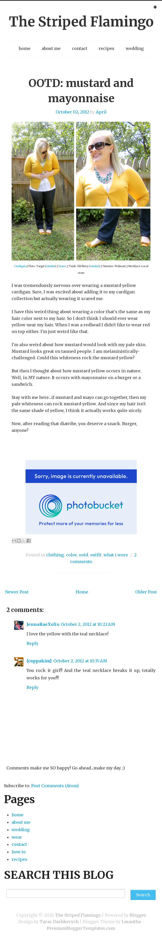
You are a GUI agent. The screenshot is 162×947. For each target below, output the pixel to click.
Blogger (138, 915)
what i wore (116, 554)
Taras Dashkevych (59, 921)
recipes (106, 48)
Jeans (62, 266)
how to (19, 851)
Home (82, 591)
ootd (83, 554)
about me (51, 48)
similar (50, 266)
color (71, 554)
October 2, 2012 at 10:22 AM (88, 624)
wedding (135, 48)
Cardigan (20, 266)
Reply (32, 643)
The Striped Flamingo (81, 21)
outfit (95, 554)
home (24, 48)
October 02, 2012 (72, 112)
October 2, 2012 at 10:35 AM (80, 660)
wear (17, 837)
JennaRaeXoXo (43, 624)
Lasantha (131, 921)
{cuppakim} (39, 660)
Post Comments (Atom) (55, 785)
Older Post (146, 591)
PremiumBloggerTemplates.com (81, 928)
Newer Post (17, 591)
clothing (55, 554)
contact (79, 48)
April (101, 112)
